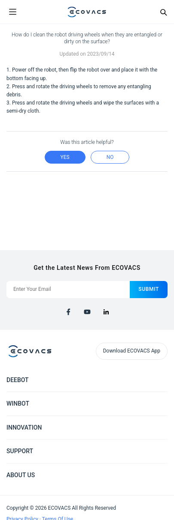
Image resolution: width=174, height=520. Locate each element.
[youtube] (87, 312)
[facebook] (68, 312)
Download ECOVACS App (131, 351)
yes (65, 157)
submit (148, 289)
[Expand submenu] (161, 379)
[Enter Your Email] (68, 289)
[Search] (163, 12)
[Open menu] (12, 12)
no (110, 157)
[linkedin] (106, 312)
